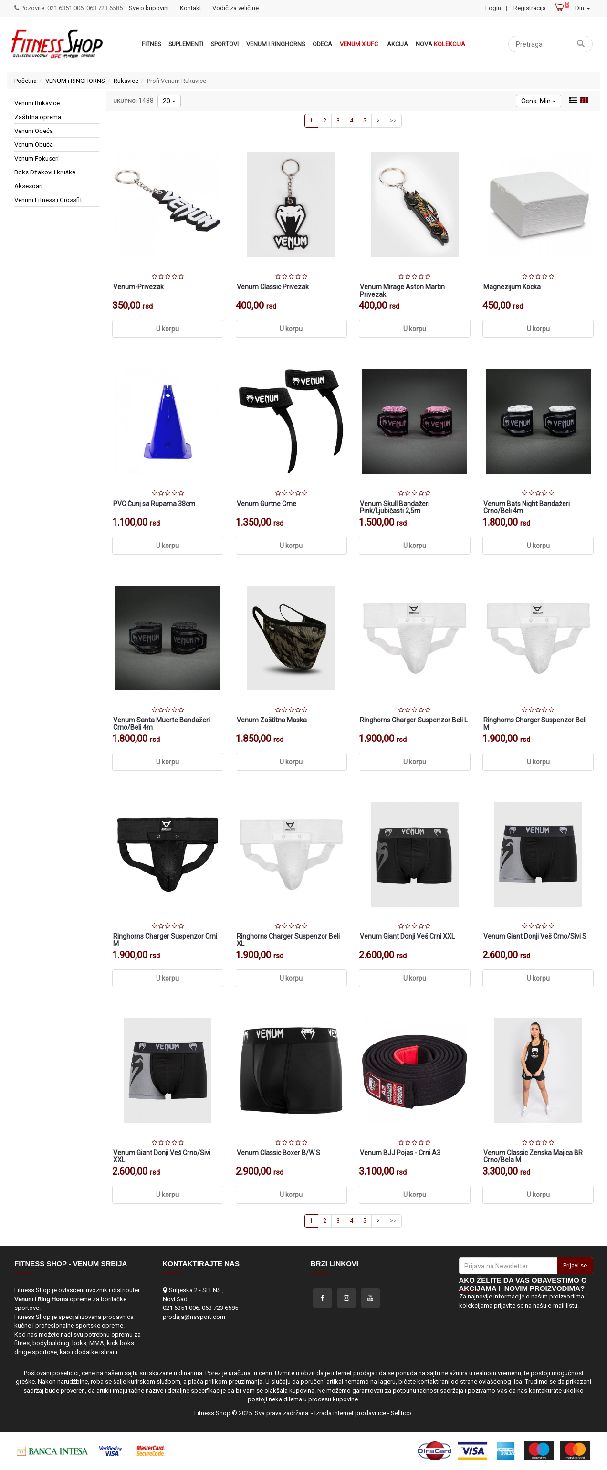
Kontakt (190, 7)
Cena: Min (538, 101)
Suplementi (185, 44)
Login (493, 7)
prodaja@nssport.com (194, 1316)
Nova (440, 44)
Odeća (322, 44)
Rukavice (126, 80)
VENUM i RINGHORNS (275, 44)
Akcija (397, 44)
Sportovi (225, 44)
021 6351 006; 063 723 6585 (200, 1307)
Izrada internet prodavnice (350, 1413)
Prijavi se (575, 1265)
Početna (25, 80)
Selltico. (402, 1413)
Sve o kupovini (149, 7)
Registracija (529, 7)
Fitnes (151, 44)
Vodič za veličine (235, 7)
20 (169, 101)
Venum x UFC (359, 44)
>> (393, 120)
